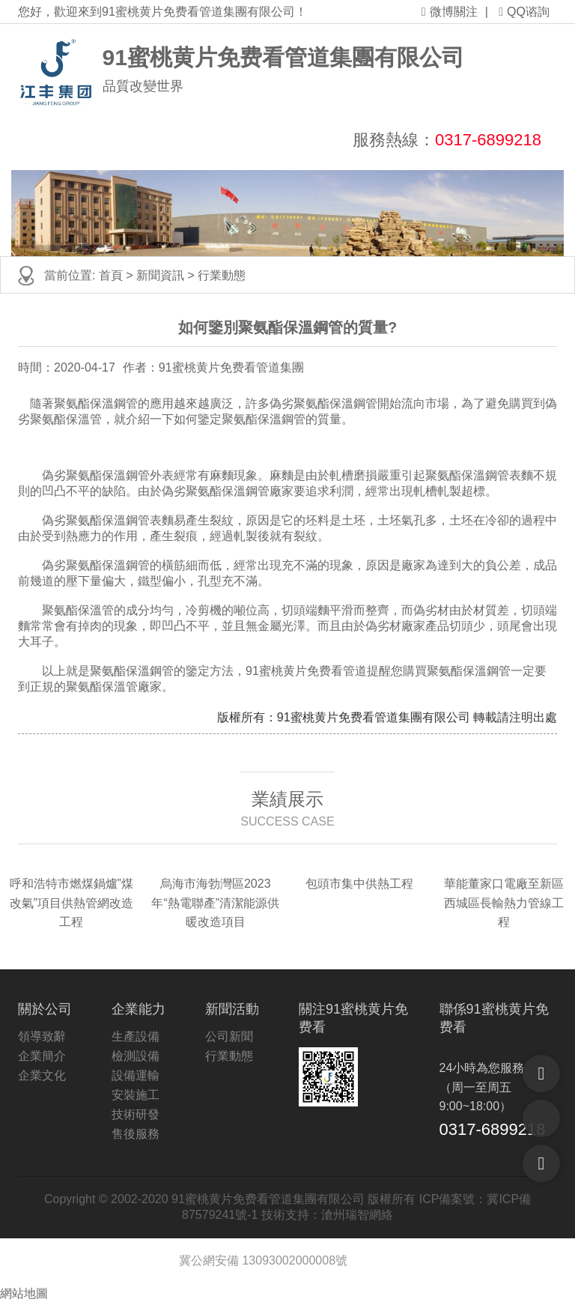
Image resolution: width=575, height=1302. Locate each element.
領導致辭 (42, 1036)
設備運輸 (135, 1075)
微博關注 (450, 11)
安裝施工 (135, 1094)
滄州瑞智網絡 (357, 1214)
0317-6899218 (488, 139)
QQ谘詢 (524, 11)
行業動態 (222, 275)
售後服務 (135, 1133)
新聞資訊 (160, 275)
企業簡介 (42, 1056)
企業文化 (42, 1075)
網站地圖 (24, 1293)
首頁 (111, 275)
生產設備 (135, 1036)
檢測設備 (135, 1056)
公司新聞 (229, 1036)
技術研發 (135, 1114)
